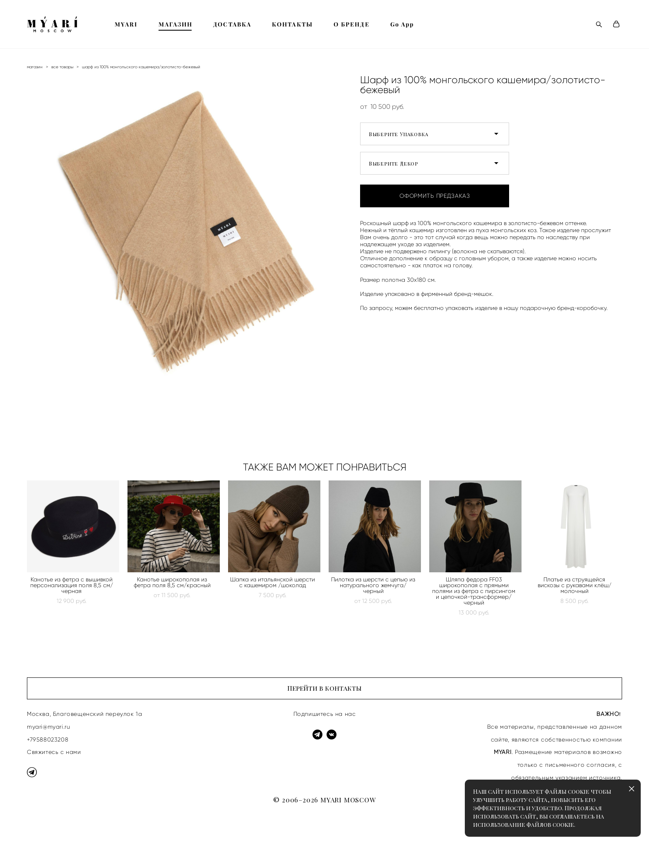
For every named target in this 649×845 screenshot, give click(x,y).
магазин (35, 67)
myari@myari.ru (48, 726)
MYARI (126, 24)
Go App (402, 24)
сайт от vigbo (43, 825)
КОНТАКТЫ (292, 24)
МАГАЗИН (176, 24)
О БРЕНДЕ (352, 24)
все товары (62, 67)
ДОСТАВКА (232, 24)
